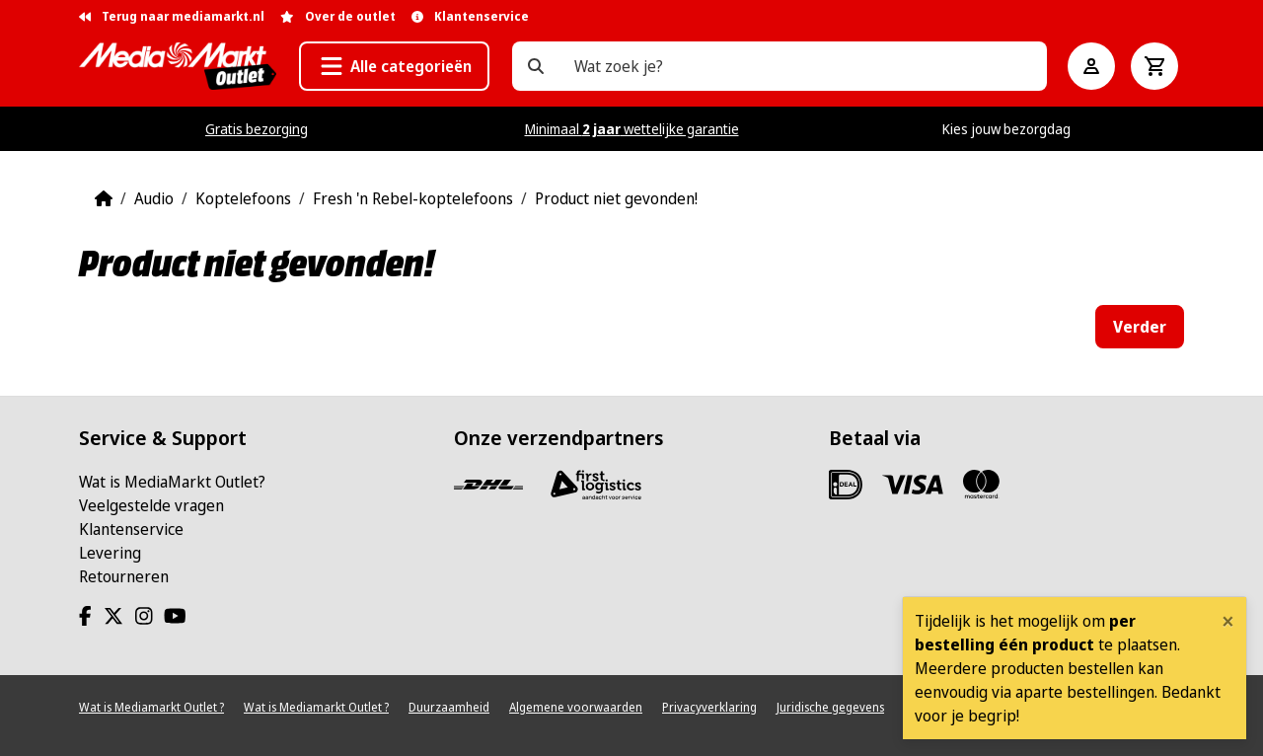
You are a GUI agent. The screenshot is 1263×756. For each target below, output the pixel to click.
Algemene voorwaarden (575, 707)
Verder (1139, 327)
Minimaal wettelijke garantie (632, 128)
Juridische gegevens (830, 707)
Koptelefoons (243, 198)
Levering (110, 553)
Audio (154, 198)
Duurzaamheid (449, 707)
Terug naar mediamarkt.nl (171, 16)
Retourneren (124, 576)
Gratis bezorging (256, 128)
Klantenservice (131, 529)
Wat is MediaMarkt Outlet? (172, 481)
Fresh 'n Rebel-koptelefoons (413, 198)
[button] (394, 66)
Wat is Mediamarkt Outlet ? (151, 707)
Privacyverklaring (709, 707)
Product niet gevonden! (616, 198)
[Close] (1228, 621)
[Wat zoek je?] (535, 66)
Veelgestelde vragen (151, 505)
